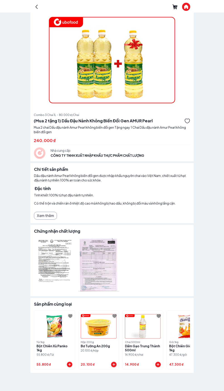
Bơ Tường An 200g (95, 346)
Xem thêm (45, 215)
